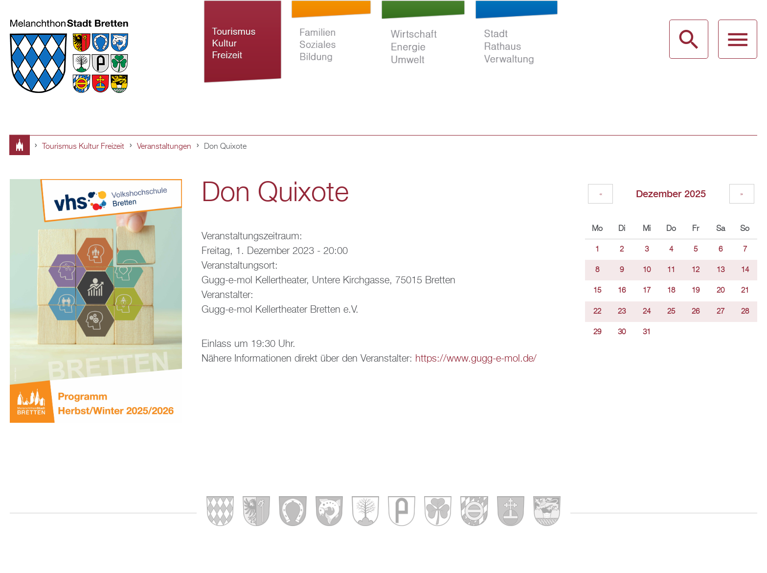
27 (720, 311)
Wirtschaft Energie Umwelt (423, 53)
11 (671, 270)
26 (695, 311)
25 (671, 311)
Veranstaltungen (164, 147)
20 (720, 290)
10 (647, 270)
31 (647, 332)
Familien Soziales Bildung (331, 53)
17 (647, 290)
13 (720, 270)
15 (597, 290)
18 (671, 290)
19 (695, 290)
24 (647, 311)
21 (745, 290)
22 (597, 311)
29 (597, 332)
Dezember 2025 (671, 193)
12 (695, 270)
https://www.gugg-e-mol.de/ (476, 359)
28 (745, 311)
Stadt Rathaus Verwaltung (516, 53)
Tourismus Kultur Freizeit (243, 53)
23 (622, 311)
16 (622, 290)
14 (745, 270)
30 (622, 332)
